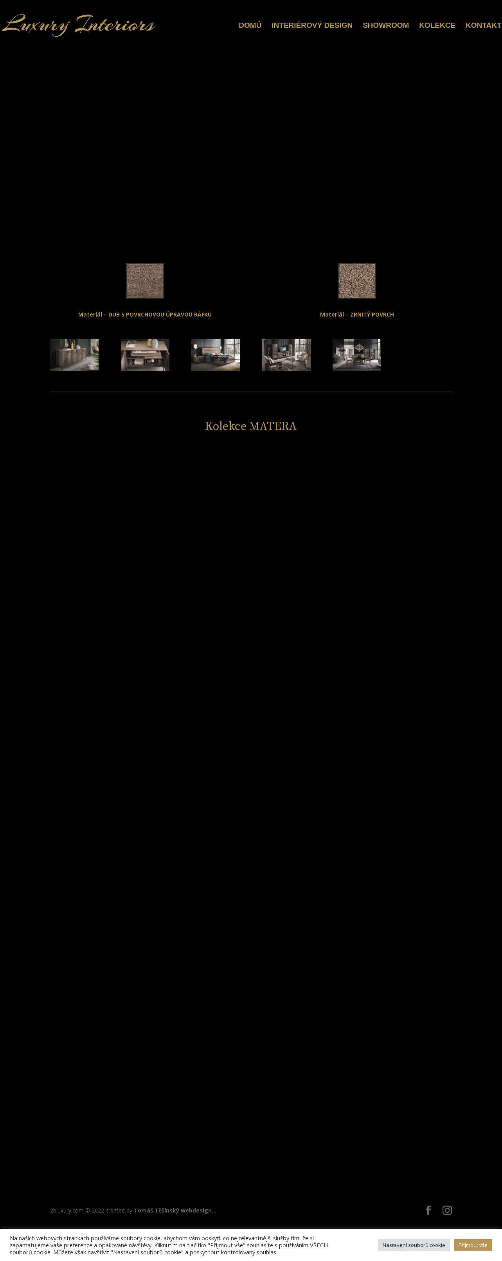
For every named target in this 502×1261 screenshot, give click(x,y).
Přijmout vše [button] (473, 1244)
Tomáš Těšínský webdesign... (175, 1210)
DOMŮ (250, 26)
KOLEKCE (437, 26)
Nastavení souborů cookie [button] (414, 1244)
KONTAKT (483, 26)
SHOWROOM (386, 26)
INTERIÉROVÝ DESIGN (312, 26)
